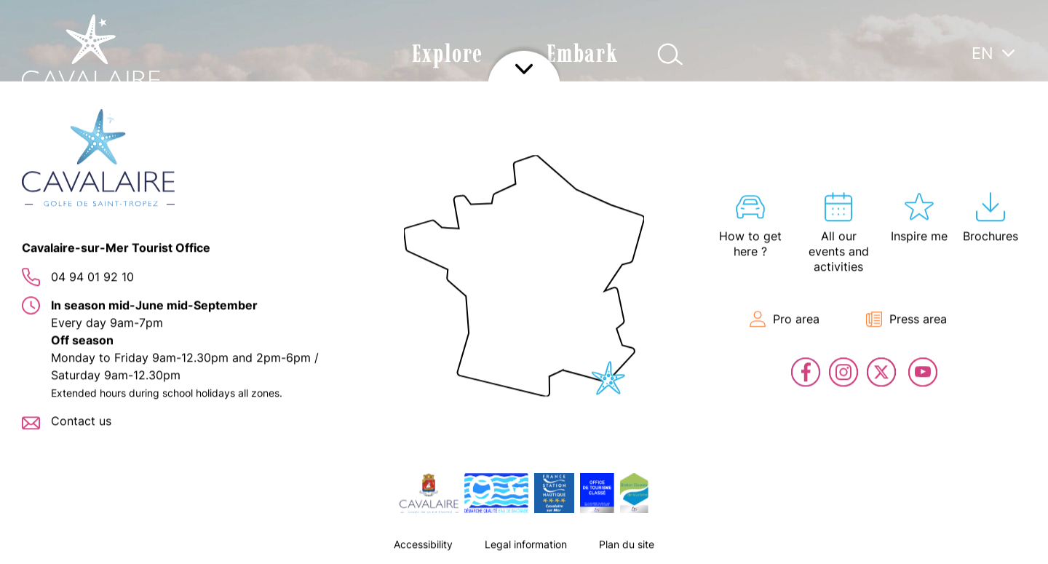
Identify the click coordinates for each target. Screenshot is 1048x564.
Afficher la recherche (670, 54)
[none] (993, 86)
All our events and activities (1026, 153)
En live (1026, 327)
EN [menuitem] (982, 53)
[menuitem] (993, 52)
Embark (583, 53)
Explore (447, 53)
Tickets (1026, 284)
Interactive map (1026, 240)
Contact (1026, 371)
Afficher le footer (524, 546)
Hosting (1026, 196)
